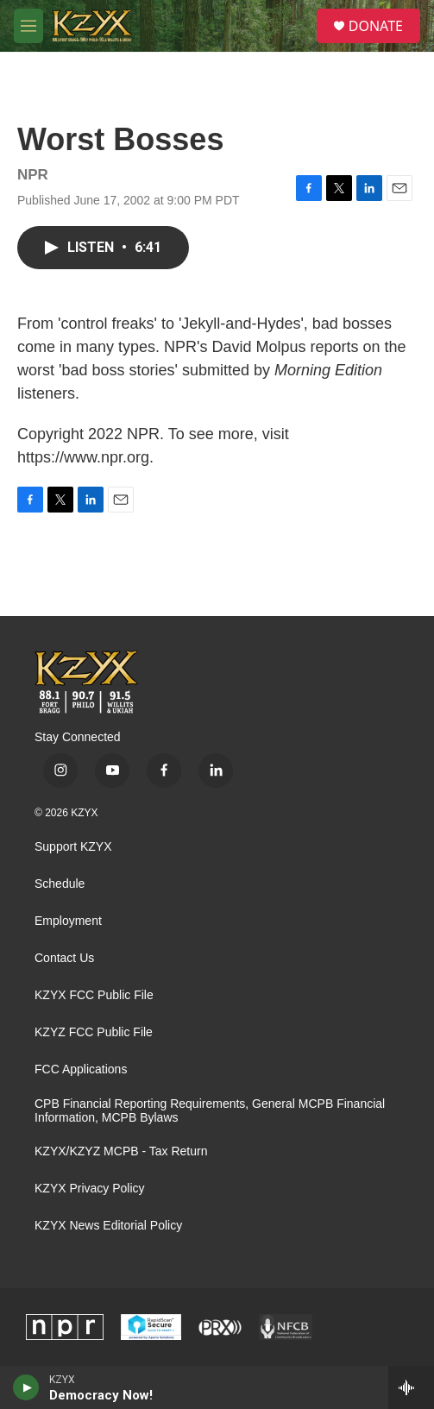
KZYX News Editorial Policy (108, 1225)
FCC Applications (81, 1069)
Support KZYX (73, 846)
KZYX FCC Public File (94, 995)
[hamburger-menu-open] (28, 26)
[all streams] (411, 1387)
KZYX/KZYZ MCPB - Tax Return (121, 1151)
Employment (68, 921)
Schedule (60, 883)
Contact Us (64, 958)
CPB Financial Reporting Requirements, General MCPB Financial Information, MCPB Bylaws (210, 1111)
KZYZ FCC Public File (94, 1032)
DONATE (376, 26)
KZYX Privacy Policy (90, 1188)
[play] (26, 1387)
